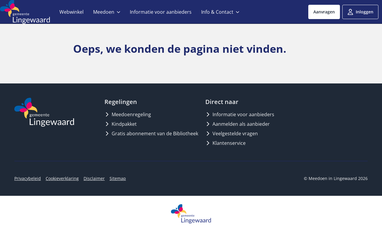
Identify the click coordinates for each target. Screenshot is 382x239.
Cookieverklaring (62, 178)
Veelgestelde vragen (231, 133)
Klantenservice (225, 143)
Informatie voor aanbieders (239, 114)
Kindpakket (120, 124)
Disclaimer (94, 178)
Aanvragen (324, 12)
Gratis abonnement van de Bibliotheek (151, 133)
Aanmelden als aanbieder (237, 124)
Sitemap (118, 178)
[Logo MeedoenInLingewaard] (44, 112)
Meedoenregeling (127, 114)
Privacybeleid (27, 178)
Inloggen (360, 12)
